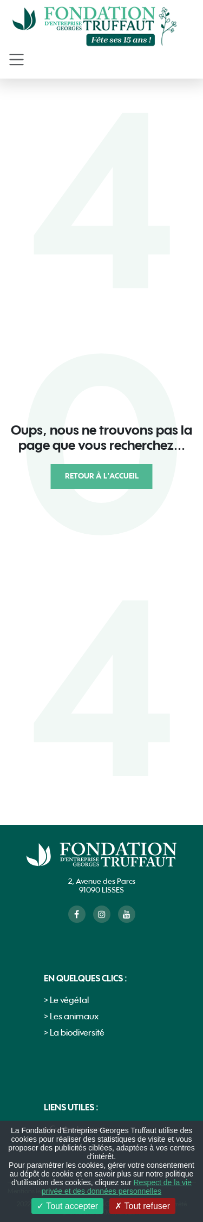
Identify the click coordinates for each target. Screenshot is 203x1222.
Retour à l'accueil (102, 476)
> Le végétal (66, 1000)
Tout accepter (67, 1206)
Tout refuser (142, 1206)
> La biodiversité (74, 1033)
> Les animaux (71, 1017)
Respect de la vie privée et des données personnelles (117, 1186)
